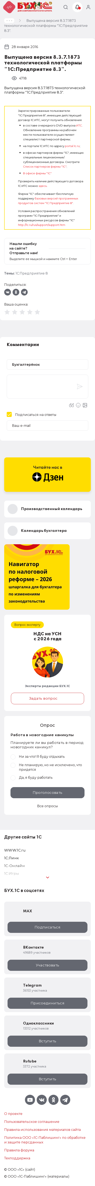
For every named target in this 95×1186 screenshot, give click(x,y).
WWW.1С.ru (15, 850)
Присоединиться (47, 1003)
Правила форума (19, 1150)
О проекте (13, 1114)
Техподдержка (17, 1158)
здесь (43, 185)
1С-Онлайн (14, 866)
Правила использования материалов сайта (42, 1130)
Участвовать (47, 965)
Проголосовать (47, 792)
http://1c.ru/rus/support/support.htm (41, 225)
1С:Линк (11, 858)
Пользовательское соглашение (31, 1122)
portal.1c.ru (72, 146)
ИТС (79, 125)
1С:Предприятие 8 (32, 273)
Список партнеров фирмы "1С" (44, 166)
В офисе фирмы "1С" (37, 173)
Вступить (47, 1041)
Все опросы (47, 806)
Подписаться (47, 927)
